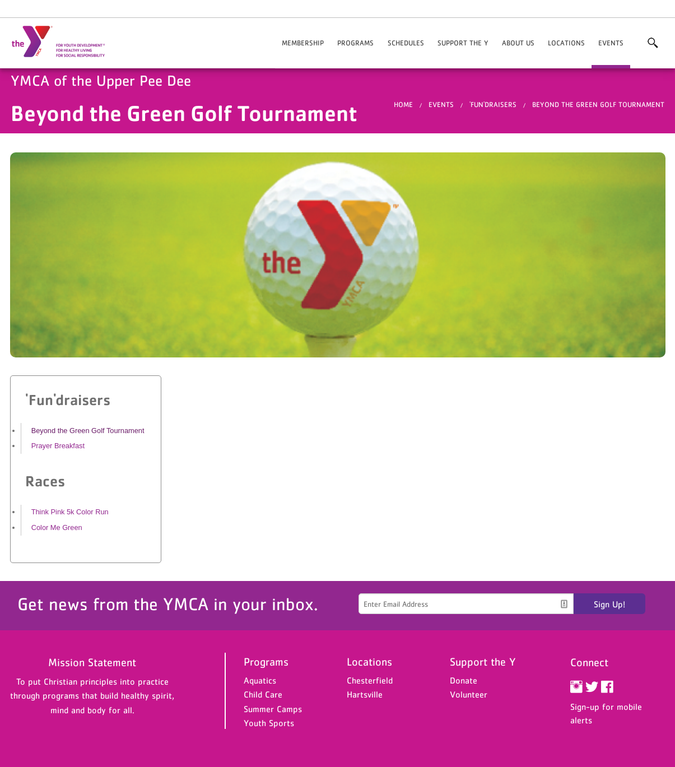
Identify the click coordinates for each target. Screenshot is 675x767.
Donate (463, 680)
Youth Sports (269, 723)
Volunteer (468, 694)
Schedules (406, 43)
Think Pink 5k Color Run (70, 512)
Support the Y (462, 43)
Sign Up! (609, 604)
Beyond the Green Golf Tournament (598, 104)
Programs (355, 43)
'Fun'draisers (492, 104)
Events (610, 43)
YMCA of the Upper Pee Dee (65, 42)
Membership (303, 43)
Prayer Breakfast (58, 445)
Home (403, 104)
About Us (518, 43)
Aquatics (260, 680)
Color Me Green (56, 527)
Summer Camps (273, 709)
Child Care (263, 694)
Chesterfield (370, 680)
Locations (566, 43)
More (652, 43)
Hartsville (365, 694)
